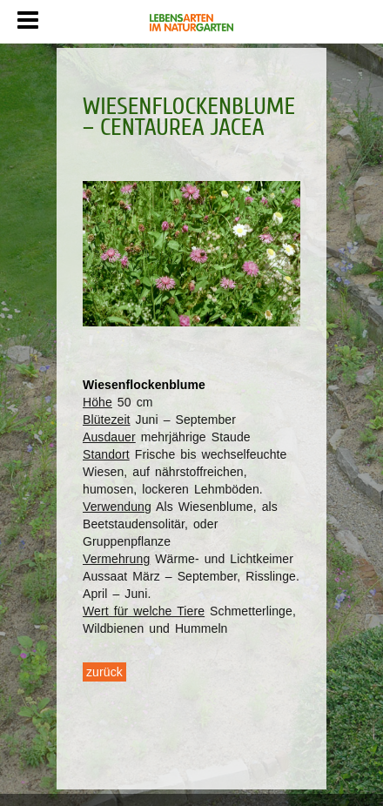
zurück (104, 672)
